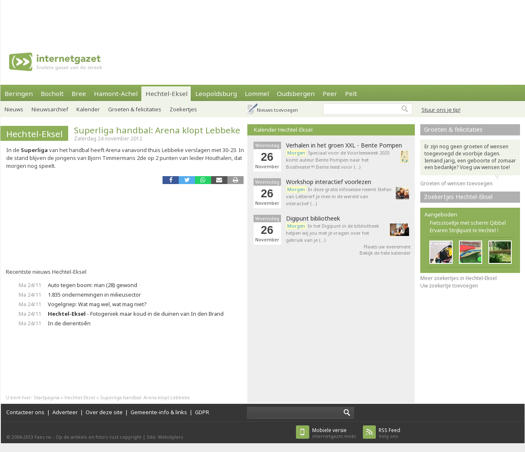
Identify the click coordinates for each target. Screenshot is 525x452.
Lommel (257, 93)
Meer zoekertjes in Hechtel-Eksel (458, 278)
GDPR (202, 412)
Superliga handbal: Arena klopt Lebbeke (157, 130)
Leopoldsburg (216, 93)
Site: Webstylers (165, 437)
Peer (330, 93)
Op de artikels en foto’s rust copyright (98, 437)
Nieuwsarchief (50, 109)
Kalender (88, 109)
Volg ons (389, 433)
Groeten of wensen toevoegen (456, 183)
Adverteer (65, 412)
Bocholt (52, 93)
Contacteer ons (25, 412)
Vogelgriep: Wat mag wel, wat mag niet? (97, 304)
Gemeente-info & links (159, 412)
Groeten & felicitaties (134, 109)
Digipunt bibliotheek (313, 218)
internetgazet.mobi (334, 433)
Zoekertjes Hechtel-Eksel (458, 197)
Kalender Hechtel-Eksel (283, 129)
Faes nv (43, 437)
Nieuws (14, 109)
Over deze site (104, 412)
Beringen (19, 93)
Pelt (351, 93)
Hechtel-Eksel (166, 93)
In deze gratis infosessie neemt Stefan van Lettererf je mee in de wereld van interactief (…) (339, 196)
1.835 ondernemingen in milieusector (94, 294)
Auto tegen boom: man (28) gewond (92, 285)
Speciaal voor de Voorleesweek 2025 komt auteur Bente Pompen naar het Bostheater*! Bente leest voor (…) (337, 160)
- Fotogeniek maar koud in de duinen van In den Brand (136, 313)
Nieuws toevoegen (277, 110)
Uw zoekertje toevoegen (449, 285)
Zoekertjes (183, 109)
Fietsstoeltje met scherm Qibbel (468, 222)
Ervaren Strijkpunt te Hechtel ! (464, 230)
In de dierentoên (69, 323)
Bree (78, 93)
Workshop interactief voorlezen (328, 182)
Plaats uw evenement (387, 246)
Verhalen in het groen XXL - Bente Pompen (344, 145)
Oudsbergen (296, 93)
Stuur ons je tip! (441, 109)
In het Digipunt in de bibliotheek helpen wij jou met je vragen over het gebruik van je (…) (332, 233)
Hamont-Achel (116, 93)
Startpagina (46, 397)
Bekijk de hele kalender (385, 253)
